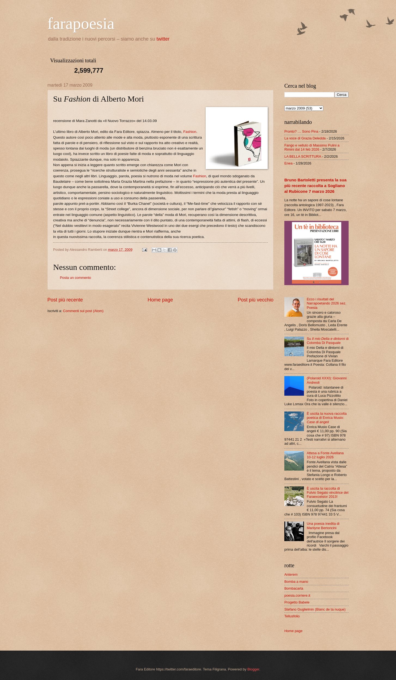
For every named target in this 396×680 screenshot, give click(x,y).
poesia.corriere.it (297, 595)
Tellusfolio (292, 616)
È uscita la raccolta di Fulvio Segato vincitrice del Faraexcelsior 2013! (327, 492)
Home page (160, 300)
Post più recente (65, 300)
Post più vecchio (255, 300)
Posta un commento (75, 278)
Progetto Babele (296, 602)
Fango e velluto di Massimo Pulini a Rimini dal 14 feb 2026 (312, 147)
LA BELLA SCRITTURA (302, 156)
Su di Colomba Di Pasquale (328, 341)
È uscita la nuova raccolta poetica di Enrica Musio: (327, 417)
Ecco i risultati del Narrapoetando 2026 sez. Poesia (326, 303)
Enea (288, 163)
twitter (163, 39)
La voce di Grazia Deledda (305, 138)
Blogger (253, 669)
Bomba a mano (296, 582)
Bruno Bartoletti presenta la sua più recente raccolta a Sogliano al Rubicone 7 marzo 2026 (315, 186)
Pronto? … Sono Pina (301, 131)
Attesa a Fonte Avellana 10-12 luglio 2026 (325, 455)
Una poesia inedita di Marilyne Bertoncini (323, 526)
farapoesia (81, 23)
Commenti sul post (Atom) (83, 311)
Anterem (291, 574)
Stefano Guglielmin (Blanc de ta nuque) (315, 609)
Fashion (189, 132)
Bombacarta (293, 588)
